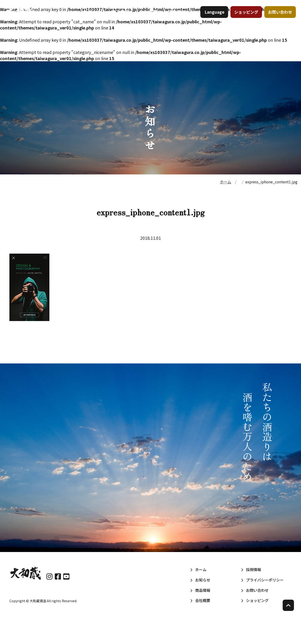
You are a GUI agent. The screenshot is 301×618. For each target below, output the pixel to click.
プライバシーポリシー (265, 580)
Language (212, 16)
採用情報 (176, 16)
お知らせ (92, 16)
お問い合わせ (278, 16)
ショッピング (244, 16)
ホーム (67, 16)
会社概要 (148, 16)
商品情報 (120, 16)
